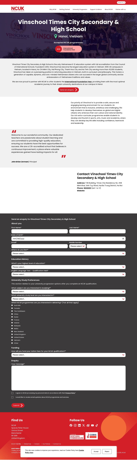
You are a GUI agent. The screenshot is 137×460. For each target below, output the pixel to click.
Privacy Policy (70, 393)
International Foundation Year (78, 81)
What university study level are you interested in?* (32, 295)
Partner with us (121, 9)
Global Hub (27, 444)
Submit (16, 405)
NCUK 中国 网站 (16, 444)
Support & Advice (96, 9)
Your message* (18, 364)
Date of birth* (17, 235)
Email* (14, 243)
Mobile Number (75, 243)
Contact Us (57, 444)
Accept (96, 451)
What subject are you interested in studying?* (31, 288)
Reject (107, 451)
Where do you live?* (19, 250)
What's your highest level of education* (28, 263)
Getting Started (64, 9)
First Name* (16, 228)
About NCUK (109, 9)
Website (81, 190)
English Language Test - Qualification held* (29, 271)
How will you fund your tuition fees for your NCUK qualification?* (38, 351)
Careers (36, 444)
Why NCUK (52, 9)
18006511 (87, 188)
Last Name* (74, 228)
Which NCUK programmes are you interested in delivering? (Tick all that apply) (45, 303)
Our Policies (46, 444)
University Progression (80, 9)
